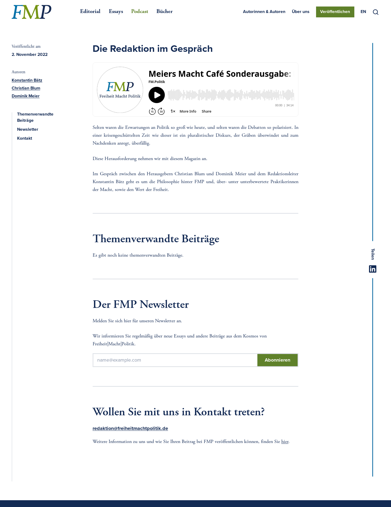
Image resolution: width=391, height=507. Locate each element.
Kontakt (27, 138)
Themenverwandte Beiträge (42, 117)
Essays (116, 12)
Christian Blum (26, 88)
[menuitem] (363, 12)
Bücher (164, 12)
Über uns (301, 11)
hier (284, 441)
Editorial (90, 12)
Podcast (139, 12)
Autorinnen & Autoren (264, 11)
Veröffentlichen (335, 11)
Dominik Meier (26, 96)
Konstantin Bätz (27, 80)
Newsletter (31, 129)
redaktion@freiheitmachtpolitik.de (130, 428)
